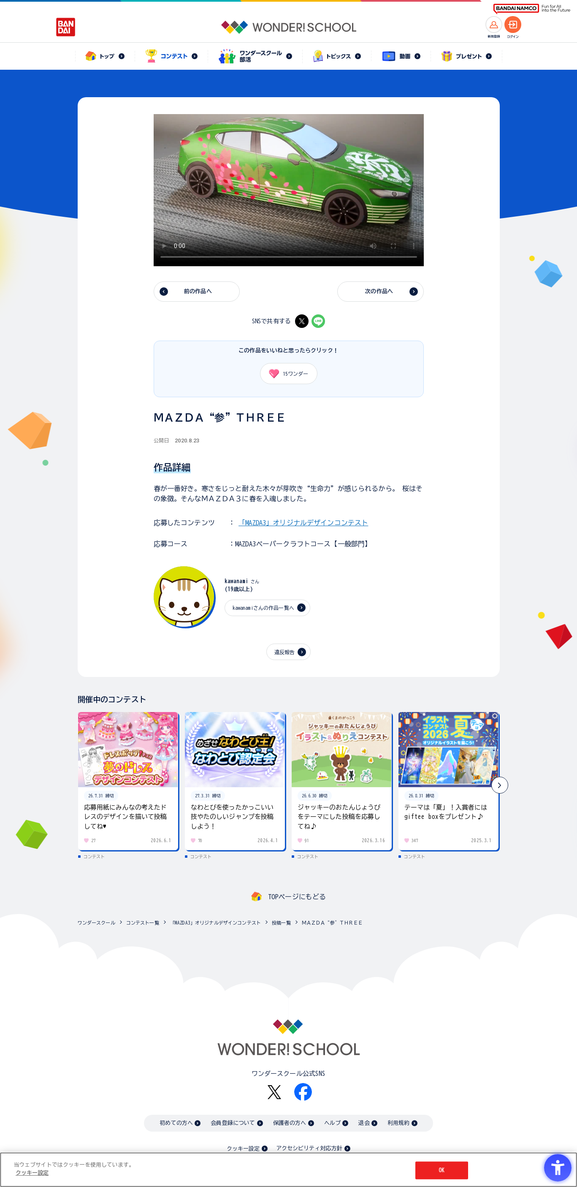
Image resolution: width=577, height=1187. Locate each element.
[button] (499, 785)
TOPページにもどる (297, 896)
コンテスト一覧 (142, 922)
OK (441, 1170)
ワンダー (286, 373)
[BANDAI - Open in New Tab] (66, 27)
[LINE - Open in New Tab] (318, 321)
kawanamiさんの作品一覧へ (263, 607)
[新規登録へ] (493, 24)
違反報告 (284, 652)
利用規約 (398, 1123)
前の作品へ (198, 291)
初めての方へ (176, 1123)
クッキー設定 (243, 1149)
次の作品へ (379, 291)
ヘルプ (332, 1123)
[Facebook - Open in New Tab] (303, 1092)
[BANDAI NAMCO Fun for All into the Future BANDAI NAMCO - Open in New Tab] (531, 9)
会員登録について (233, 1123)
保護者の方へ (289, 1123)
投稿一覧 (281, 922)
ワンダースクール (96, 922)
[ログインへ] (512, 24)
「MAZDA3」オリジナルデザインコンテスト (303, 522)
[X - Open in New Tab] (302, 321)
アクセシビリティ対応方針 (309, 1148)
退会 (363, 1123)
